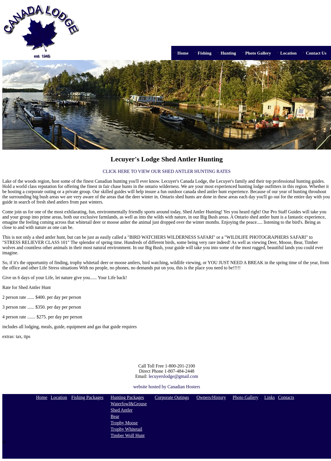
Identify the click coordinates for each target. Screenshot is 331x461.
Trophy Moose (124, 422)
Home (182, 53)
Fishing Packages (87, 397)
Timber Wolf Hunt (128, 435)
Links (269, 397)
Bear (115, 416)
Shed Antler (122, 410)
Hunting (228, 53)
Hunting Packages (127, 397)
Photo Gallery (258, 53)
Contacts (286, 397)
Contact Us (316, 53)
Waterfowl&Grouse (129, 403)
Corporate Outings (172, 397)
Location (288, 53)
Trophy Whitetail (126, 429)
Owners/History (211, 397)
